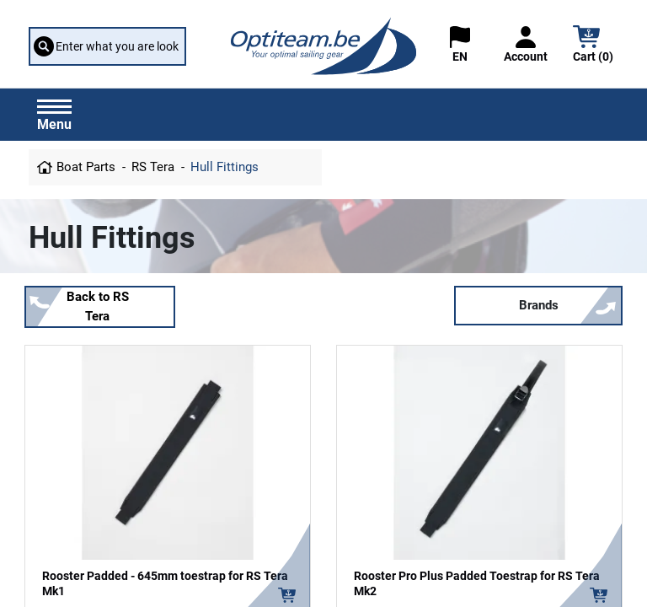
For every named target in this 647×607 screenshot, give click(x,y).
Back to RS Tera (98, 306)
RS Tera (152, 167)
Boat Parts (85, 167)
